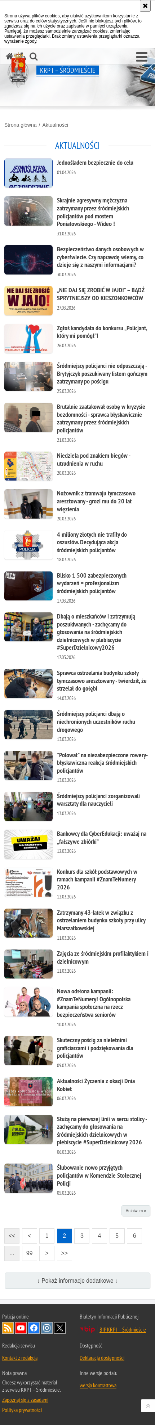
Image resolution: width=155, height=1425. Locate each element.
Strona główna (20, 125)
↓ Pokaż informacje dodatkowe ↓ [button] (77, 1281)
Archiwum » (136, 1210)
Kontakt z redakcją (19, 1357)
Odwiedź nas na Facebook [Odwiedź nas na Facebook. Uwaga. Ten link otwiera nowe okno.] (34, 1328)
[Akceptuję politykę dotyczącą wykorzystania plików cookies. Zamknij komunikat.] (145, 6)
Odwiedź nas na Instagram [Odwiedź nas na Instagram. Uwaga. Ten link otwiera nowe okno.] (47, 1328)
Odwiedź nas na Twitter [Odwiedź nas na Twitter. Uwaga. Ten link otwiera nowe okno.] (60, 1328)
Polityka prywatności (22, 1409)
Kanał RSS (8, 1328)
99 (29, 1253)
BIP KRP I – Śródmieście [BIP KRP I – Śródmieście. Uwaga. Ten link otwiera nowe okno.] (122, 1329)
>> (62, 1251)
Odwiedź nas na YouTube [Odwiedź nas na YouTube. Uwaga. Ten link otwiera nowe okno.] (21, 1328)
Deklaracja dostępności (102, 1357)
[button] (141, 57)
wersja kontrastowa (98, 1385)
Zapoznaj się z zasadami (25, 1399)
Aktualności (55, 125)
